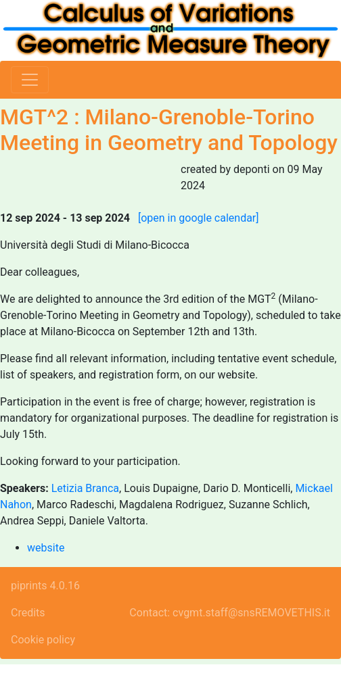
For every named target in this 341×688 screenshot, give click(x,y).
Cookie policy (43, 639)
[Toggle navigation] (30, 79)
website (45, 547)
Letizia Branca (85, 488)
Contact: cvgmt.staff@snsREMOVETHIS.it (229, 612)
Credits (28, 612)
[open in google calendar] (198, 218)
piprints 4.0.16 (45, 585)
